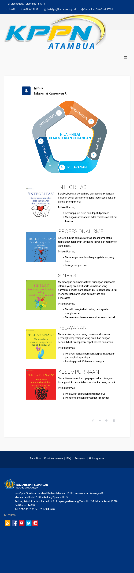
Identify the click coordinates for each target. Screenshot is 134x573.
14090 (12, 9)
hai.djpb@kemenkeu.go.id (61, 9)
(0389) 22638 (30, 9)
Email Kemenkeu (53, 458)
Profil (40, 88)
